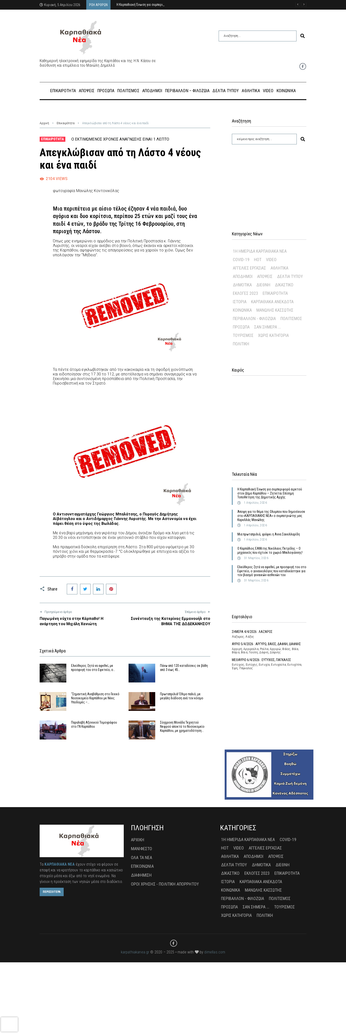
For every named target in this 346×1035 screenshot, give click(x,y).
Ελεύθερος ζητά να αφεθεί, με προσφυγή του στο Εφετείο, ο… (93, 668)
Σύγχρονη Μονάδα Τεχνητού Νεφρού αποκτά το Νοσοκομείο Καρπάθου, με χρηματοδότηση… (182, 726)
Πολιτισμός (291, 318)
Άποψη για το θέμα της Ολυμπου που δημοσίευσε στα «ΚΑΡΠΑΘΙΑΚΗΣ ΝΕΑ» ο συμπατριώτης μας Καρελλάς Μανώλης (271, 516)
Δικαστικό (284, 284)
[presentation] (9, 1024)
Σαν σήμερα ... (267, 326)
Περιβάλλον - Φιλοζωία (254, 318)
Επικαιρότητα (65, 123)
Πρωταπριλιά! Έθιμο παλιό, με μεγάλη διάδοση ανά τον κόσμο (181, 696)
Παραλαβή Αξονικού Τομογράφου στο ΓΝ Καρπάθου (94, 724)
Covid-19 (241, 259)
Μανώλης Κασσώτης (274, 310)
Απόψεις (264, 276)
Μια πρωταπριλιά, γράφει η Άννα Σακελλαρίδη (268, 534)
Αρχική (44, 123)
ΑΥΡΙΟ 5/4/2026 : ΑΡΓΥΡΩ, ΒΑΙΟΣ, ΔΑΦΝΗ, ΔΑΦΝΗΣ (266, 644)
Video (271, 259)
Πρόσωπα (241, 326)
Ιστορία (240, 301)
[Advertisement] (269, 182)
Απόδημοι (243, 276)
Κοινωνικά (242, 310)
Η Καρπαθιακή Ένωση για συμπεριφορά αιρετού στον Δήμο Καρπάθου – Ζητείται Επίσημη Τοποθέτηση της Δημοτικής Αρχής (269, 493)
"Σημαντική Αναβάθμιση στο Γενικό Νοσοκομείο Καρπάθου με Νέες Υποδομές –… (95, 698)
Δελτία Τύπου (290, 276)
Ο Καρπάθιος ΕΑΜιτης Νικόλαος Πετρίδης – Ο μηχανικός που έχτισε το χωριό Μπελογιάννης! (270, 550)
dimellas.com (214, 952)
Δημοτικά (242, 284)
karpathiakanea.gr (135, 952)
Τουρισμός (243, 335)
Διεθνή (263, 284)
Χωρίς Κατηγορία (273, 335)
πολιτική (241, 343)
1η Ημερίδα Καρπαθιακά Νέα (260, 251)
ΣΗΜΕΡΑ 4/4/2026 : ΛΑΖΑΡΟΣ (252, 632)
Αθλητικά (279, 267)
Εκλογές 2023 (245, 293)
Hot (257, 259)
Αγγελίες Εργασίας (249, 267)
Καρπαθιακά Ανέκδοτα (272, 301)
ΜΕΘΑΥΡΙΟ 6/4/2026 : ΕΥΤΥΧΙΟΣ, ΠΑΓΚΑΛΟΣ (261, 660)
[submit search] (302, 36)
